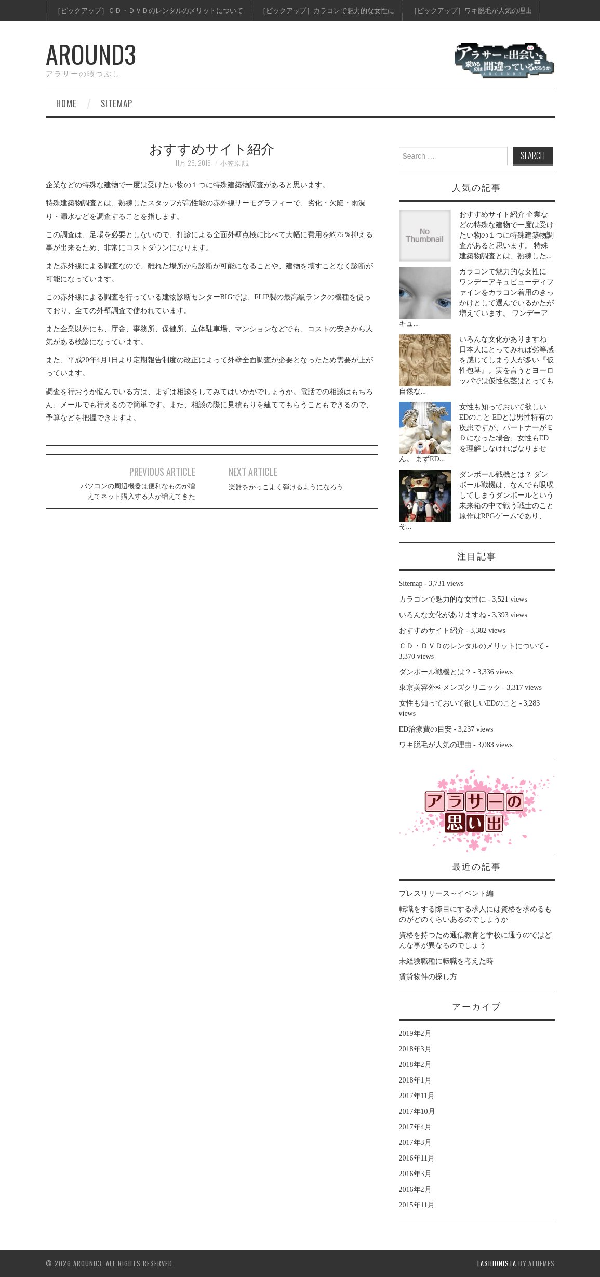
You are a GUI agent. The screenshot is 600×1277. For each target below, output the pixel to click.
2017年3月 (415, 1142)
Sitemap (116, 103)
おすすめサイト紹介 (492, 214)
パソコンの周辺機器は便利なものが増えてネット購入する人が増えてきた (138, 490)
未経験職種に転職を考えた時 (446, 961)
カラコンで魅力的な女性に (502, 272)
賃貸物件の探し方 (428, 977)
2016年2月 (415, 1189)
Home (66, 103)
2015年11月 (417, 1205)
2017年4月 (415, 1127)
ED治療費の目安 (425, 729)
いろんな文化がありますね (502, 339)
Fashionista (496, 1263)
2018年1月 (415, 1080)
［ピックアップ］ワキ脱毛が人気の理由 (471, 10)
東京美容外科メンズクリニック (450, 688)
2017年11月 (417, 1096)
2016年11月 (417, 1158)
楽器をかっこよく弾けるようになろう (286, 486)
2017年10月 (417, 1111)
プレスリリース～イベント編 (446, 893)
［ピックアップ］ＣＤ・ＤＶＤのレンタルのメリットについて (148, 10)
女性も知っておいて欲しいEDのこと (458, 703)
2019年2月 (415, 1033)
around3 (91, 53)
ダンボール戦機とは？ (495, 474)
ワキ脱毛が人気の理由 (435, 745)
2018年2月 (415, 1064)
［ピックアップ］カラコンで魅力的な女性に (326, 10)
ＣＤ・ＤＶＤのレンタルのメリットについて (471, 646)
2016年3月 (415, 1174)
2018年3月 (415, 1049)
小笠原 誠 (234, 163)
